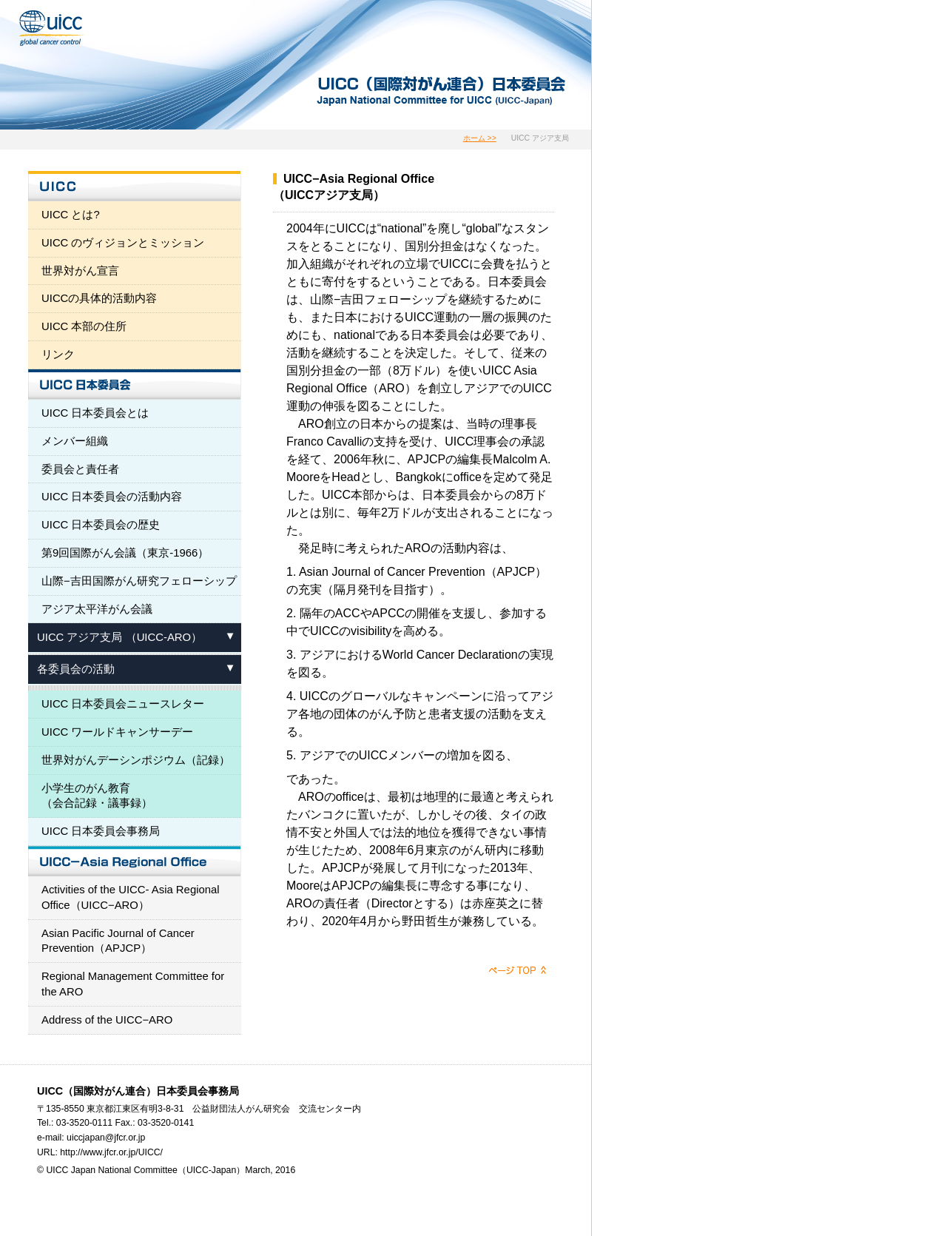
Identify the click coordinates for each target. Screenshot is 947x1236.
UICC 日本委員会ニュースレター (123, 704)
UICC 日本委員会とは (95, 413)
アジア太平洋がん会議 (96, 609)
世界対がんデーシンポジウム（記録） (135, 760)
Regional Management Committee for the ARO (132, 984)
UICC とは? (70, 215)
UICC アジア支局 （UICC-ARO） (119, 637)
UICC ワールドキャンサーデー (117, 732)
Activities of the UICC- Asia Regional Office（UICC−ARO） (130, 897)
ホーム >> (479, 138)
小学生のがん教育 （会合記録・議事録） (96, 796)
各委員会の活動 (76, 669)
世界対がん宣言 (80, 271)
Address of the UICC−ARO (106, 1020)
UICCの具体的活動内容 (99, 298)
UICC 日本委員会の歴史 (101, 525)
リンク (58, 354)
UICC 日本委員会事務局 (101, 831)
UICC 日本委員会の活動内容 (112, 497)
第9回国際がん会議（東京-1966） (125, 553)
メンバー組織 (74, 441)
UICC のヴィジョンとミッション (123, 243)
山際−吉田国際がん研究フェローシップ (139, 581)
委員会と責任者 (80, 469)
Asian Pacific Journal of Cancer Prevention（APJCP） (118, 941)
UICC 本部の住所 (84, 326)
